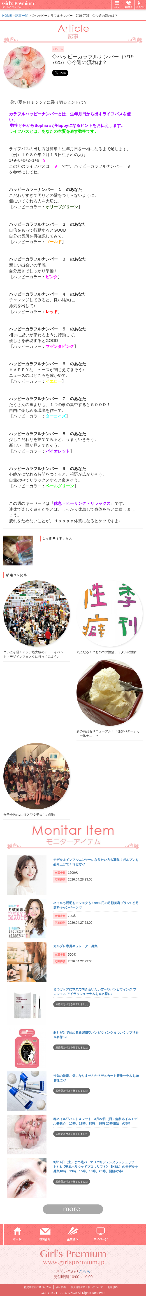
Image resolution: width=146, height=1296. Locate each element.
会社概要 (61, 1287)
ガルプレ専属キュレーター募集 (75, 946)
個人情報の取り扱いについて (87, 1287)
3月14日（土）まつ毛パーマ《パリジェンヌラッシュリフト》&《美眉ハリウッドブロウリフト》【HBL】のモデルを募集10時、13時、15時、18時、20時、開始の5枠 (95, 1166)
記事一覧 (21, 15)
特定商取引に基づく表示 (37, 1287)
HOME (7, 15)
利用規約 (113, 1287)
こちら (84, 1271)
